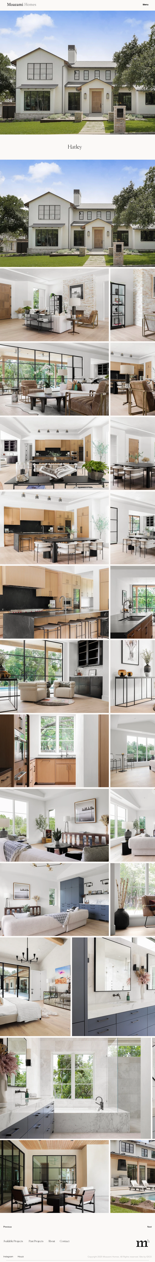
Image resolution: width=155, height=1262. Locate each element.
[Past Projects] (37, 1241)
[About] (53, 1241)
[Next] (144, 1227)
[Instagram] (9, 1256)
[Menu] (142, 4)
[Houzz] (22, 1256)
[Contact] (67, 1241)
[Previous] (13, 1227)
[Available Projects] (14, 1241)
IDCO (149, 1256)
